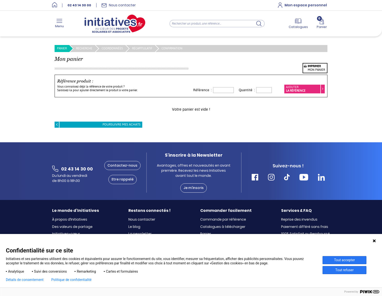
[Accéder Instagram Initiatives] (271, 178)
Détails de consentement (25, 280)
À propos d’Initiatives (69, 219)
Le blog (134, 227)
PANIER (62, 48)
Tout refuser (344, 270)
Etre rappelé (123, 179)
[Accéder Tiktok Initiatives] (287, 178)
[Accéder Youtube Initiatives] (303, 178)
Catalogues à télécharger (222, 227)
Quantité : (247, 90)
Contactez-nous (122, 165)
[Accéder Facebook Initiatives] (255, 178)
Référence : (202, 90)
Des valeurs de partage (72, 227)
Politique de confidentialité (71, 280)
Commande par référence (223, 219)
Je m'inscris (193, 187)
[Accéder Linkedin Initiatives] (321, 178)
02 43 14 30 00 (79, 5)
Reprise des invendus (299, 219)
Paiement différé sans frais (304, 227)
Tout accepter (344, 260)
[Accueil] (54, 5)
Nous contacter (141, 219)
